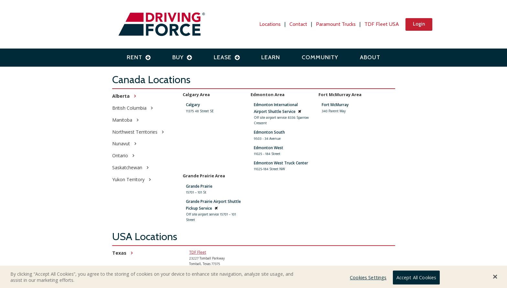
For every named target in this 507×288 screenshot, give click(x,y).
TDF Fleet (197, 252)
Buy (182, 57)
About (370, 57)
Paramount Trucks (336, 24)
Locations (270, 24)
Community (320, 57)
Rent (139, 57)
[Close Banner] (495, 278)
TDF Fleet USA (381, 24)
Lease (227, 57)
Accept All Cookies (416, 278)
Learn (270, 57)
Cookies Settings (368, 278)
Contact (298, 24)
